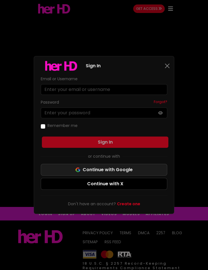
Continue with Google (104, 169)
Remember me (63, 125)
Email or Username (59, 79)
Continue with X (105, 183)
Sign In (105, 142)
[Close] (167, 65)
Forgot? (160, 101)
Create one (128, 204)
